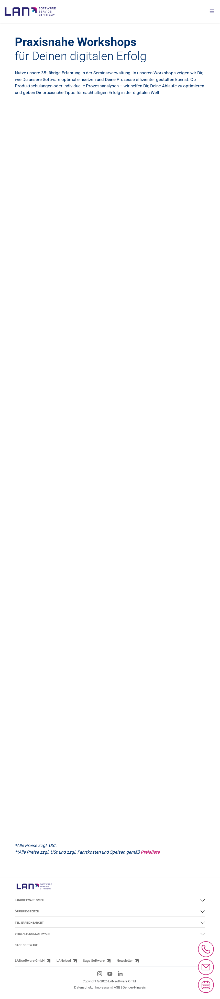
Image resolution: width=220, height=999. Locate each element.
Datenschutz (83, 987)
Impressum (103, 987)
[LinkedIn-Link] (120, 973)
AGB (117, 987)
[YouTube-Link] (110, 973)
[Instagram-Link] (100, 973)
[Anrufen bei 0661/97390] (206, 949)
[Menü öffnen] (212, 11)
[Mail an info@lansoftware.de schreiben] (206, 967)
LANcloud (64, 960)
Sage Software (94, 960)
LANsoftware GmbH (30, 960)
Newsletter (125, 960)
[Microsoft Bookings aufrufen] (206, 985)
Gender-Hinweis (134, 987)
